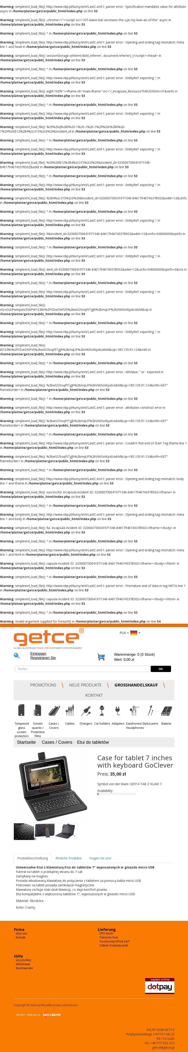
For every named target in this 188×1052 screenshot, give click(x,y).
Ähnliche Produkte (68, 858)
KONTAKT (94, 695)
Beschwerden (24, 968)
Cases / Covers (57, 742)
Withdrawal (23, 964)
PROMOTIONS (43, 685)
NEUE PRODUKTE (85, 685)
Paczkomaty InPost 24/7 (115, 941)
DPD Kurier (106, 933)
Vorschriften (23, 960)
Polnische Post (109, 937)
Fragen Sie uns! (100, 858)
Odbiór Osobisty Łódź (114, 945)
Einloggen (38, 653)
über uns (21, 933)
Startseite (26, 742)
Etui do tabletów (93, 742)
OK (161, 669)
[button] (22, 718)
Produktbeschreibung (32, 858)
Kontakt (20, 937)
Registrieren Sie (43, 658)
